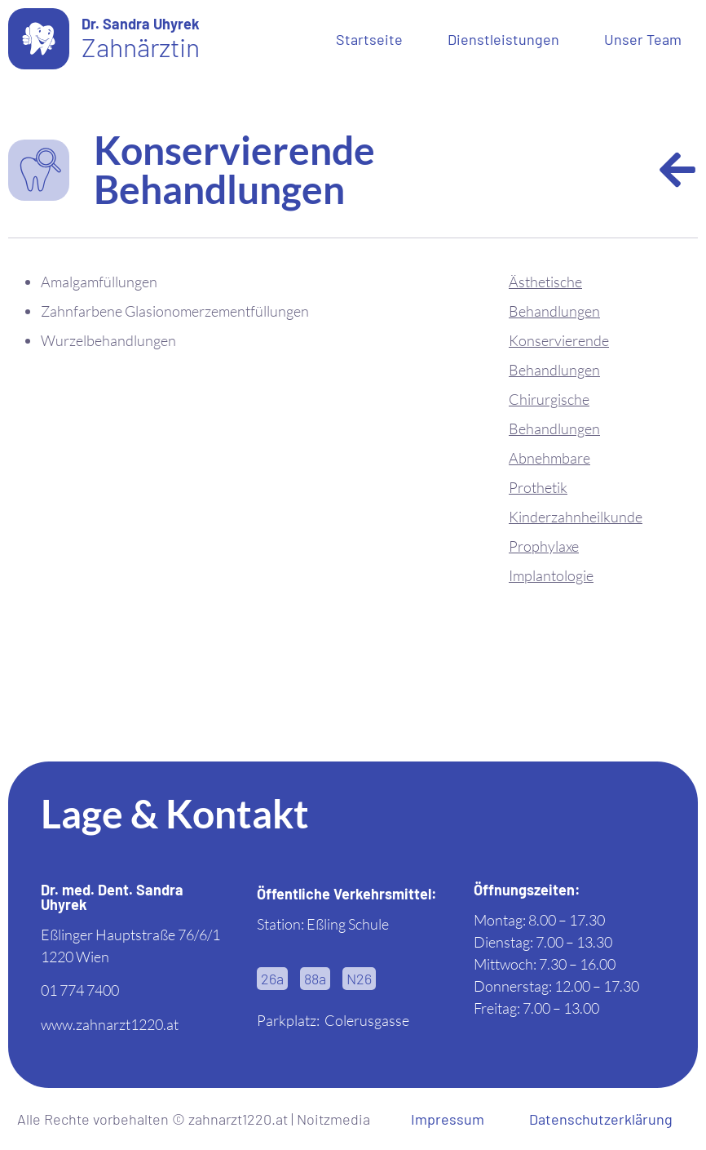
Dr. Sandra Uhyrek (141, 24)
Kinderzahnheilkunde (575, 517)
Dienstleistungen (503, 39)
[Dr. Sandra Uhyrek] (38, 38)
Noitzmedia (333, 1119)
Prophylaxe (544, 546)
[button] (272, 978)
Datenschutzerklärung (601, 1119)
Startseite (369, 39)
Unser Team (643, 39)
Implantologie (551, 575)
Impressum (447, 1119)
